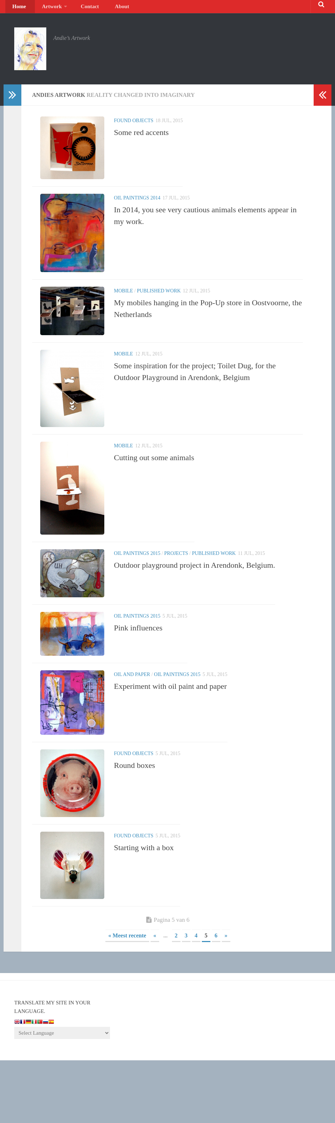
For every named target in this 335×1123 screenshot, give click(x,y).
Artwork (43, 9)
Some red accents (141, 136)
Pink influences (138, 674)
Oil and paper (132, 725)
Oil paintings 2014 (137, 207)
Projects (176, 594)
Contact (77, 9)
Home (17, 9)
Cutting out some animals (154, 488)
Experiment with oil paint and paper (170, 737)
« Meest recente (127, 998)
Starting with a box (144, 908)
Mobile (123, 308)
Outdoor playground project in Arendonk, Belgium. (194, 606)
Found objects (133, 125)
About (103, 9)
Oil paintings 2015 (137, 594)
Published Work (159, 308)
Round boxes (134, 823)
